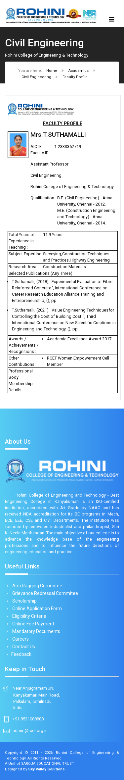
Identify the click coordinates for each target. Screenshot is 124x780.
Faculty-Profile (75, 77)
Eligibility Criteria (28, 616)
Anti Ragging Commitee (36, 585)
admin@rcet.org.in (30, 730)
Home (51, 71)
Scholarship (23, 601)
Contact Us (22, 646)
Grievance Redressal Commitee (44, 593)
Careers (19, 639)
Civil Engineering (36, 77)
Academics (78, 71)
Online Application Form (36, 608)
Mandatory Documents (35, 631)
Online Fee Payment (32, 623)
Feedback (20, 654)
